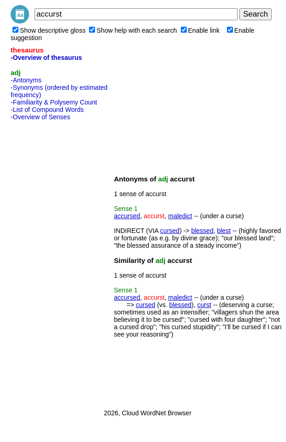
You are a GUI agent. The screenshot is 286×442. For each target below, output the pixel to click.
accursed (127, 216)
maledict (180, 216)
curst (204, 304)
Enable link (200, 30)
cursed (169, 230)
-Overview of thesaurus (46, 57)
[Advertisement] (47, 262)
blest (224, 230)
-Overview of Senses (40, 117)
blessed (202, 230)
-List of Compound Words (47, 109)
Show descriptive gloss (48, 30)
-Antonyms (26, 80)
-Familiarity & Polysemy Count (54, 102)
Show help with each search (133, 30)
